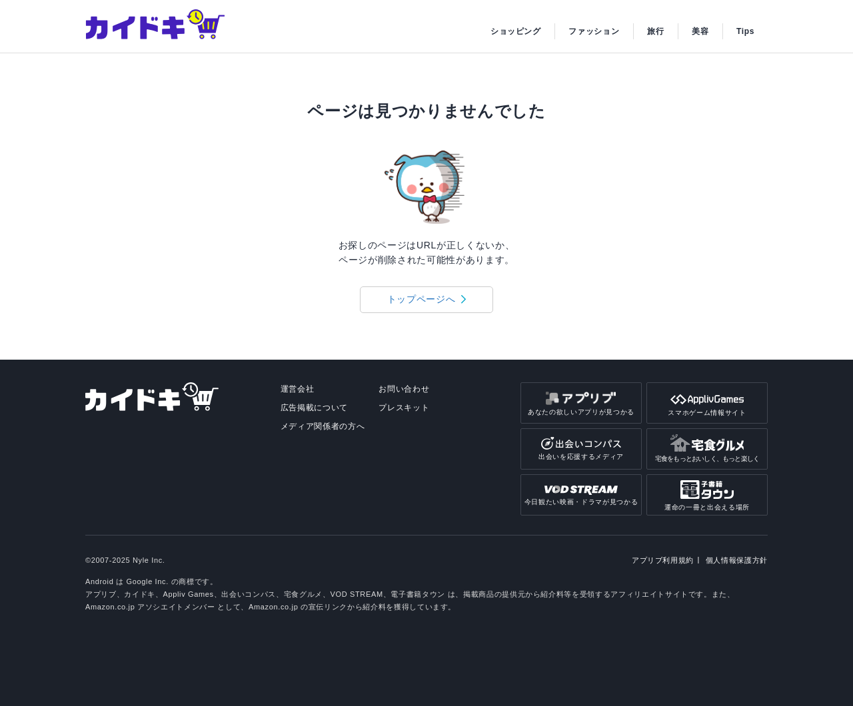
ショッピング (515, 31)
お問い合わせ (404, 389)
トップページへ (421, 299)
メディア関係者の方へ (323, 426)
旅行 (655, 31)
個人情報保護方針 (737, 560)
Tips (745, 31)
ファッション (593, 31)
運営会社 (298, 389)
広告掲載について (314, 407)
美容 (700, 31)
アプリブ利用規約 (663, 560)
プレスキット (404, 407)
